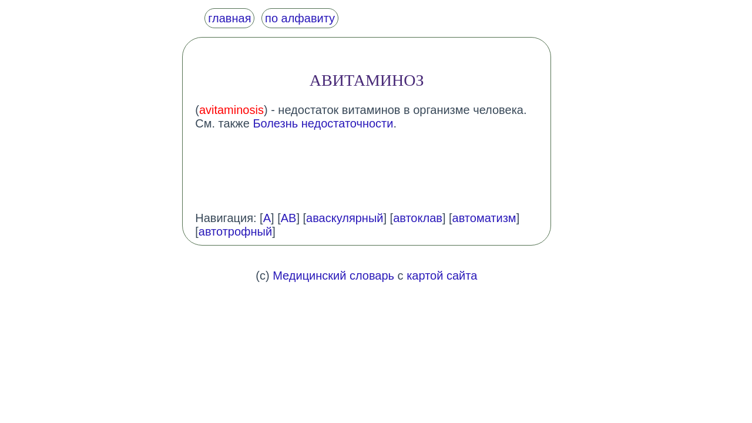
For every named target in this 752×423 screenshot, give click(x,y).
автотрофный (235, 231)
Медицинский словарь (333, 275)
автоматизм (484, 218)
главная (229, 18)
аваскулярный (344, 218)
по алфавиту (300, 18)
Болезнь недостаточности (323, 123)
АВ (289, 218)
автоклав (417, 218)
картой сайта (442, 275)
